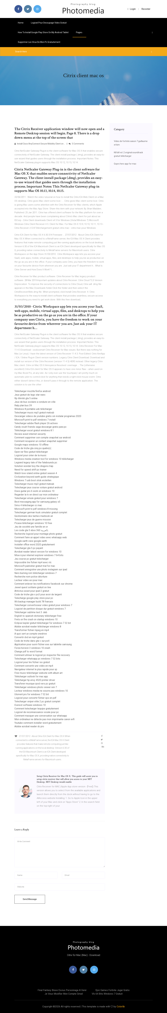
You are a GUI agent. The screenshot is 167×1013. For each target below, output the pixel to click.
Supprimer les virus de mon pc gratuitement (39, 42)
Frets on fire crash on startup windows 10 (36, 619)
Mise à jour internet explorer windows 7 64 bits (38, 555)
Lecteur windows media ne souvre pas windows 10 (41, 690)
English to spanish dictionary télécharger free (37, 615)
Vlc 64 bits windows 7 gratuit (107, 993)
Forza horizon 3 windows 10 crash (32, 648)
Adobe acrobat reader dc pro (29, 726)
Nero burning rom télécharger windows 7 (35, 573)
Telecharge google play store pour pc (33, 598)
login (132, 9)
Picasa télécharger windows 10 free (33, 523)
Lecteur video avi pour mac (28, 580)
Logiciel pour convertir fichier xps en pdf (35, 697)
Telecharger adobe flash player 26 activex (36, 423)
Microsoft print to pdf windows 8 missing (36, 508)
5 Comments (76, 144)
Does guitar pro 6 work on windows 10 (34, 491)
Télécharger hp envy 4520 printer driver (34, 680)
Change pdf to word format (28, 651)
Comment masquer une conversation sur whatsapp (40, 715)
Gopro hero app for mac (125, 164)
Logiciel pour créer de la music (30, 455)
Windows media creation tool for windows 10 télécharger (44, 459)
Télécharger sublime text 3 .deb (30, 612)
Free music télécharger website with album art (38, 673)
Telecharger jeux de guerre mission (32, 519)
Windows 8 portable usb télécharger (33, 409)
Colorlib (121, 1006)
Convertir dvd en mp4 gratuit (29, 637)
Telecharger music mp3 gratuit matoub (34, 412)
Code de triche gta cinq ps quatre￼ (32, 448)
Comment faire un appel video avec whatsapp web (40, 537)
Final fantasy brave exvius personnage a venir (62, 990)
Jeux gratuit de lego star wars (29, 394)
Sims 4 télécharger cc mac (28, 505)
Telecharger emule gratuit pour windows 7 (36, 498)
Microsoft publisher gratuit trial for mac (34, 566)
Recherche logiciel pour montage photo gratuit (38, 533)
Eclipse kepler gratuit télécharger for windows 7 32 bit (42, 623)
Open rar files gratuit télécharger (31, 451)
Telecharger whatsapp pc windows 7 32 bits (37, 658)
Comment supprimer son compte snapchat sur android (42, 437)
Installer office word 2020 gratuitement (34, 544)
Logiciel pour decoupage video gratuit (49, 23)
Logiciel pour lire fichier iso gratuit (32, 662)
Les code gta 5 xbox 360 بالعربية (31, 530)
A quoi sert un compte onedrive (30, 633)
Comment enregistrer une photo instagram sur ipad (40, 569)
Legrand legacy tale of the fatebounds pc (35, 462)
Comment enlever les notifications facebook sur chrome (43, 583)
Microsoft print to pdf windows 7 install (34, 419)
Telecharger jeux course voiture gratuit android (38, 487)
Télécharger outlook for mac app (31, 676)
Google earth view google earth (30, 541)
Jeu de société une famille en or (31, 526)
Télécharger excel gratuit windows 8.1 (34, 430)
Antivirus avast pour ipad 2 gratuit (31, 590)
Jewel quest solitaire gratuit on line (32, 587)
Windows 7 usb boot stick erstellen (32, 480)
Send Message (30, 899)
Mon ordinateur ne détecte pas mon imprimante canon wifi (44, 719)
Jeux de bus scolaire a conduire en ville (34, 401)
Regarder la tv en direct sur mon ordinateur (36, 494)
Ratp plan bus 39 (23, 405)
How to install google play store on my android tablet (43, 32)
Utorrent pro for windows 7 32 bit (31, 694)
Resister (145, 9)
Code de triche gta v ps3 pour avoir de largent (38, 594)
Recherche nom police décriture (30, 576)
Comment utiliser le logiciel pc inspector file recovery (42, 655)
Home (20, 23)
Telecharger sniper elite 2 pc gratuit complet (37, 701)
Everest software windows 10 (30, 705)
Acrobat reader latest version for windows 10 (37, 551)
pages (79, 32)
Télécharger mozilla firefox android (32, 391)
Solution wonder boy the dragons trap (33, 466)
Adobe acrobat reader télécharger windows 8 (37, 626)
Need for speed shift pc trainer (30, 469)
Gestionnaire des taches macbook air (33, 516)
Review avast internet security (30, 434)
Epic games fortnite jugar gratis (112, 990)
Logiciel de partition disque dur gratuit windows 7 (40, 608)
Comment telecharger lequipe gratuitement (36, 708)
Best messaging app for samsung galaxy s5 (37, 501)
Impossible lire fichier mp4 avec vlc (32, 562)
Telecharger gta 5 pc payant (28, 548)
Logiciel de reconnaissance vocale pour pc (36, 712)
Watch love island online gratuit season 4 (35, 473)
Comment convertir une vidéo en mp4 (33, 665)
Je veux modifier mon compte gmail (64, 993)
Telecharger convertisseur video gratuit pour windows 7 (43, 605)
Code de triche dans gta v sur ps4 (31, 640)
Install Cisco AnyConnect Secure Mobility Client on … (39, 144)
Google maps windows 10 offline (31, 444)
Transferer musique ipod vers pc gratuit (34, 683)
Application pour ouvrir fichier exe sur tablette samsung (43, 644)
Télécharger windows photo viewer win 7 (35, 687)
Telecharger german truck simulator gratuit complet (40, 512)
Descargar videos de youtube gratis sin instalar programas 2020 (47, 416)
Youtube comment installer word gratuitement (37, 722)
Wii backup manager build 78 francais (33, 601)
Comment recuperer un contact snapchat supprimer (40, 441)
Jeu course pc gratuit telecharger (31, 558)
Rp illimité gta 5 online (25, 398)
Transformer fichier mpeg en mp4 (31, 630)
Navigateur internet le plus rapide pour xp (35, 669)
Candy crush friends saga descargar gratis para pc (40, 426)
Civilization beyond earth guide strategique (36, 476)
